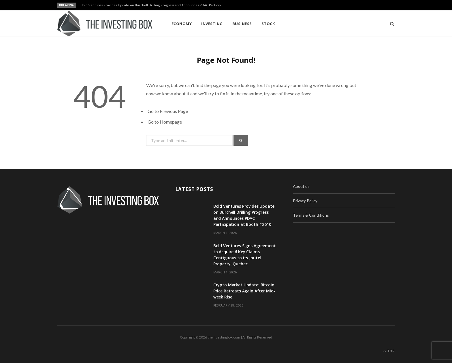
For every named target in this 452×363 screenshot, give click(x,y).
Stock (268, 23)
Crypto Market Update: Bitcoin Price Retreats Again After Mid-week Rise (244, 291)
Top (389, 351)
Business (242, 23)
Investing (212, 23)
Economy (182, 23)
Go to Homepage (165, 121)
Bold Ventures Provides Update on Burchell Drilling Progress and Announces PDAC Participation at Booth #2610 (154, 5)
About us (301, 186)
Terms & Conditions (311, 215)
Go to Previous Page (168, 111)
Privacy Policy (305, 200)
